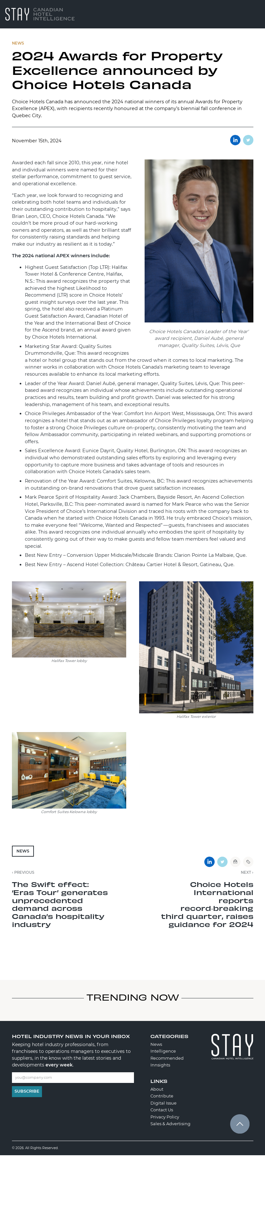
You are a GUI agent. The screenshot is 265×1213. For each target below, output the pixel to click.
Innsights (160, 1064)
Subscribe (27, 1091)
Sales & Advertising (170, 1123)
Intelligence (163, 1051)
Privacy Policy (164, 1116)
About (156, 1089)
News (22, 851)
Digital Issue (163, 1103)
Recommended (167, 1058)
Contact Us (161, 1109)
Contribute (161, 1095)
